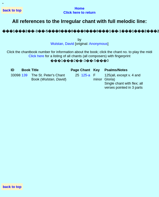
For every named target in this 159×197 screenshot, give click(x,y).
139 (24, 75)
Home (80, 8)
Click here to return (79, 12)
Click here (36, 56)
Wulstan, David (62, 44)
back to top (12, 10)
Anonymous (98, 44)
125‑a (85, 75)
